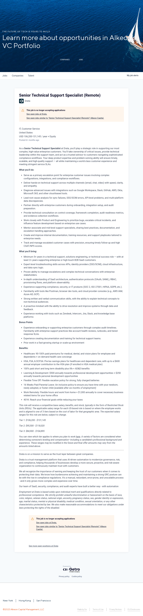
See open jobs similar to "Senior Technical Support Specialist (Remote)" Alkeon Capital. (65, 118)
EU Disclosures (134, 609)
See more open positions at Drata (43, 546)
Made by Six (82, 609)
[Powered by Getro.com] (71, 569)
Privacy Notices (115, 609)
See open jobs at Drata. (36, 114)
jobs (4, 75)
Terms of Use (98, 609)
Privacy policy (64, 577)
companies (17, 75)
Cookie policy (77, 577)
